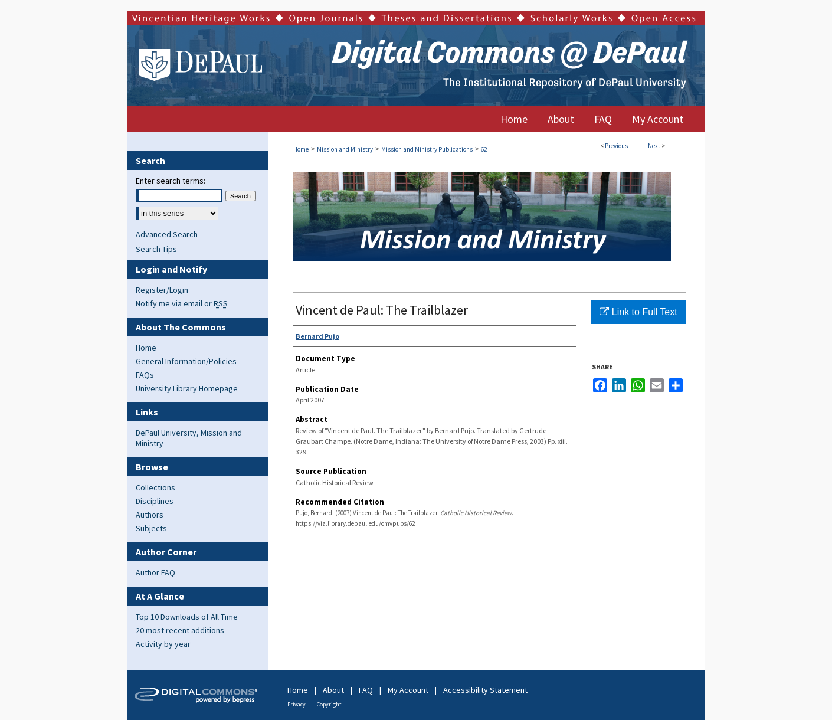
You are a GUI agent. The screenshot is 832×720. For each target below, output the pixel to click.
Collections (155, 487)
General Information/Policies (186, 361)
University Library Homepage (187, 388)
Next (654, 146)
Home (301, 149)
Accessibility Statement (485, 690)
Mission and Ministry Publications (427, 149)
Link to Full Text (638, 312)
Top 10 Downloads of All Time (187, 616)
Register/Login (162, 289)
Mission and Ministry (345, 149)
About (333, 690)
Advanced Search (167, 234)
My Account (408, 690)
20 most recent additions (180, 630)
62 (484, 149)
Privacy (296, 704)
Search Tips (156, 249)
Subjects (151, 528)
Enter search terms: (170, 180)
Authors (149, 514)
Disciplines (154, 501)
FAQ (366, 690)
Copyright (329, 704)
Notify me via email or (182, 303)
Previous (616, 146)
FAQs (145, 374)
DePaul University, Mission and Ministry (189, 438)
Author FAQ (155, 572)
